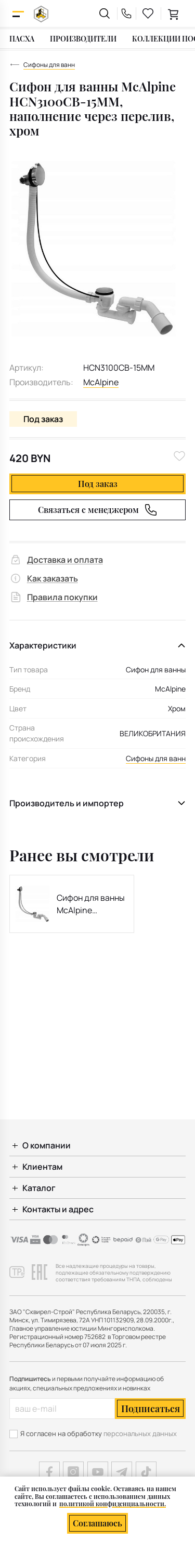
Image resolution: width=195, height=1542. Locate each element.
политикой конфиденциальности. (112, 1503)
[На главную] (41, 14)
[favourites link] (148, 13)
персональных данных (140, 1433)
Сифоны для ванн (156, 758)
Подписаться (150, 1408)
